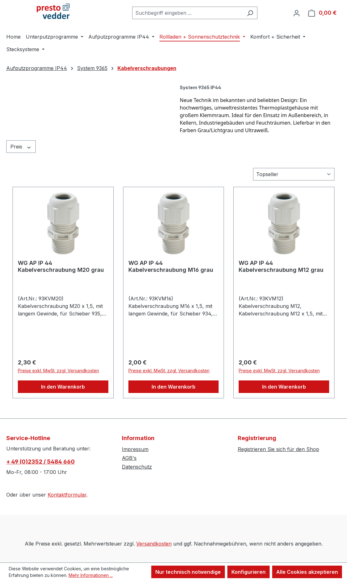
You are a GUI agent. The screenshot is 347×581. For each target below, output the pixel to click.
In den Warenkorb (63, 387)
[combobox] (187, 13)
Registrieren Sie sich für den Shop (278, 449)
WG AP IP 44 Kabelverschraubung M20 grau (61, 266)
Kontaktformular (67, 495)
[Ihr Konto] (296, 13)
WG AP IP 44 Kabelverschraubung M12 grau (281, 266)
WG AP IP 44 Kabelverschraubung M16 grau (170, 266)
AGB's (129, 458)
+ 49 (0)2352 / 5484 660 (40, 461)
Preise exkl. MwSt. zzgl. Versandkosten (58, 370)
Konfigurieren (248, 572)
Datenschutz (137, 467)
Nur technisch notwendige (188, 572)
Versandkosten (154, 544)
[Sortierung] (293, 174)
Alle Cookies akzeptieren (307, 572)
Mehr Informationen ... (91, 575)
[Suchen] (250, 13)
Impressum (135, 449)
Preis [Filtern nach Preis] (21, 146)
